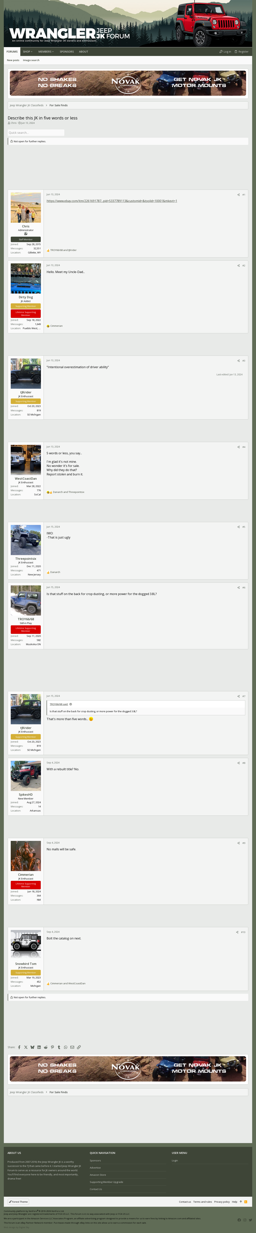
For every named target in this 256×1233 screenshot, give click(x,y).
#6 (243, 587)
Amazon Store (98, 1174)
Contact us (96, 1189)
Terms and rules (202, 1201)
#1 (243, 194)
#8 (243, 762)
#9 (243, 842)
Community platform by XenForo (34, 1211)
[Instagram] (245, 1220)
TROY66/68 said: (59, 703)
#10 (243, 931)
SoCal (37, 494)
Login (175, 1160)
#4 (243, 446)
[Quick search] (36, 132)
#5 (243, 526)
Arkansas (35, 810)
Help (234, 1201)
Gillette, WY (34, 252)
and (63, 249)
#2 (243, 265)
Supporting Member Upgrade (106, 1182)
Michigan (36, 985)
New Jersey (34, 574)
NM (39, 899)
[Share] (238, 194)
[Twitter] (250, 1220)
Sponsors (95, 1160)
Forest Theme (18, 1201)
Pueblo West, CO (32, 328)
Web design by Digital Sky (16, 1227)
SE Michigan (34, 414)
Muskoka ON (33, 644)
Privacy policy (222, 1201)
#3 (243, 360)
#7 (243, 695)
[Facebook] (239, 1220)
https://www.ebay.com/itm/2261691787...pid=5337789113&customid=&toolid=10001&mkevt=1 (112, 200)
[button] (31, 51)
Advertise (95, 1167)
